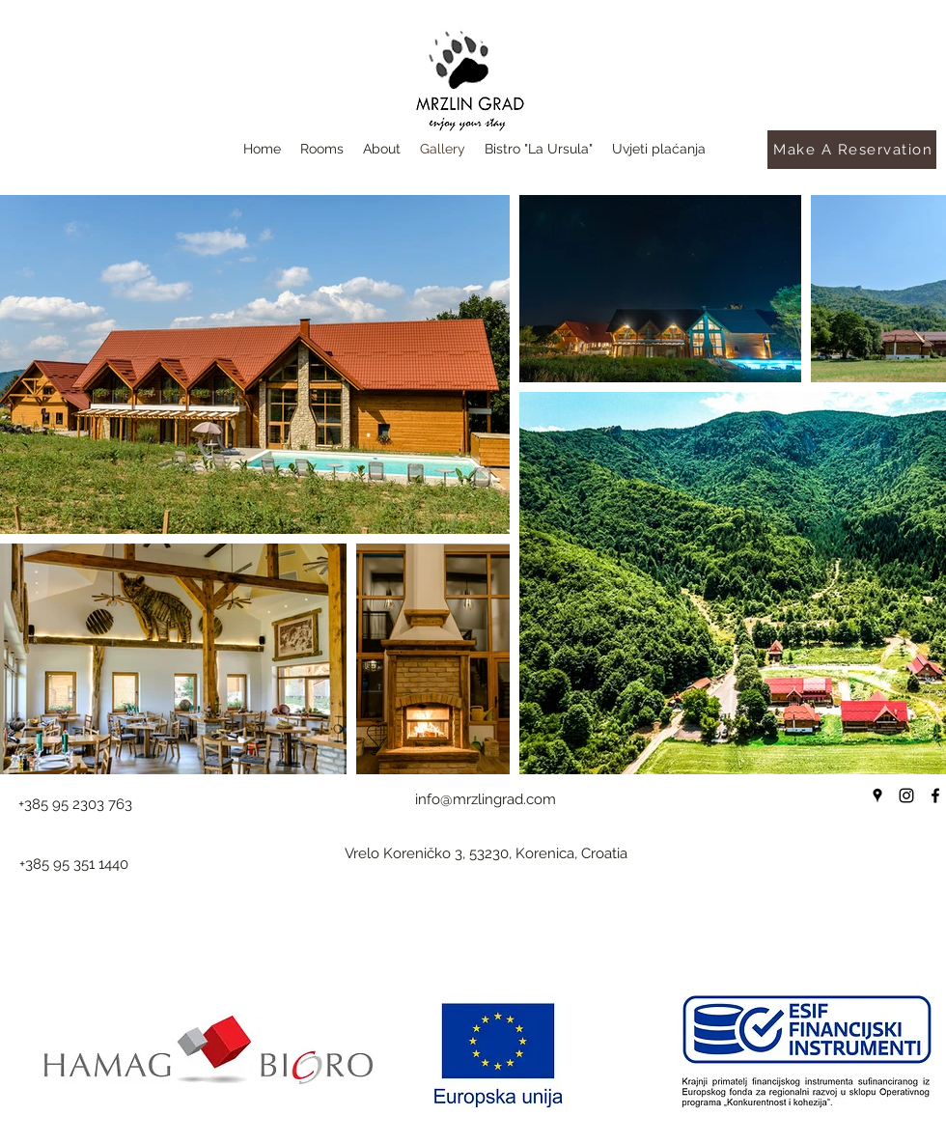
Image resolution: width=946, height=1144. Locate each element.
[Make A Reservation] (851, 149)
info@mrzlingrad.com (485, 799)
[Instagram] (906, 795)
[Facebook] (935, 795)
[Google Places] (877, 795)
